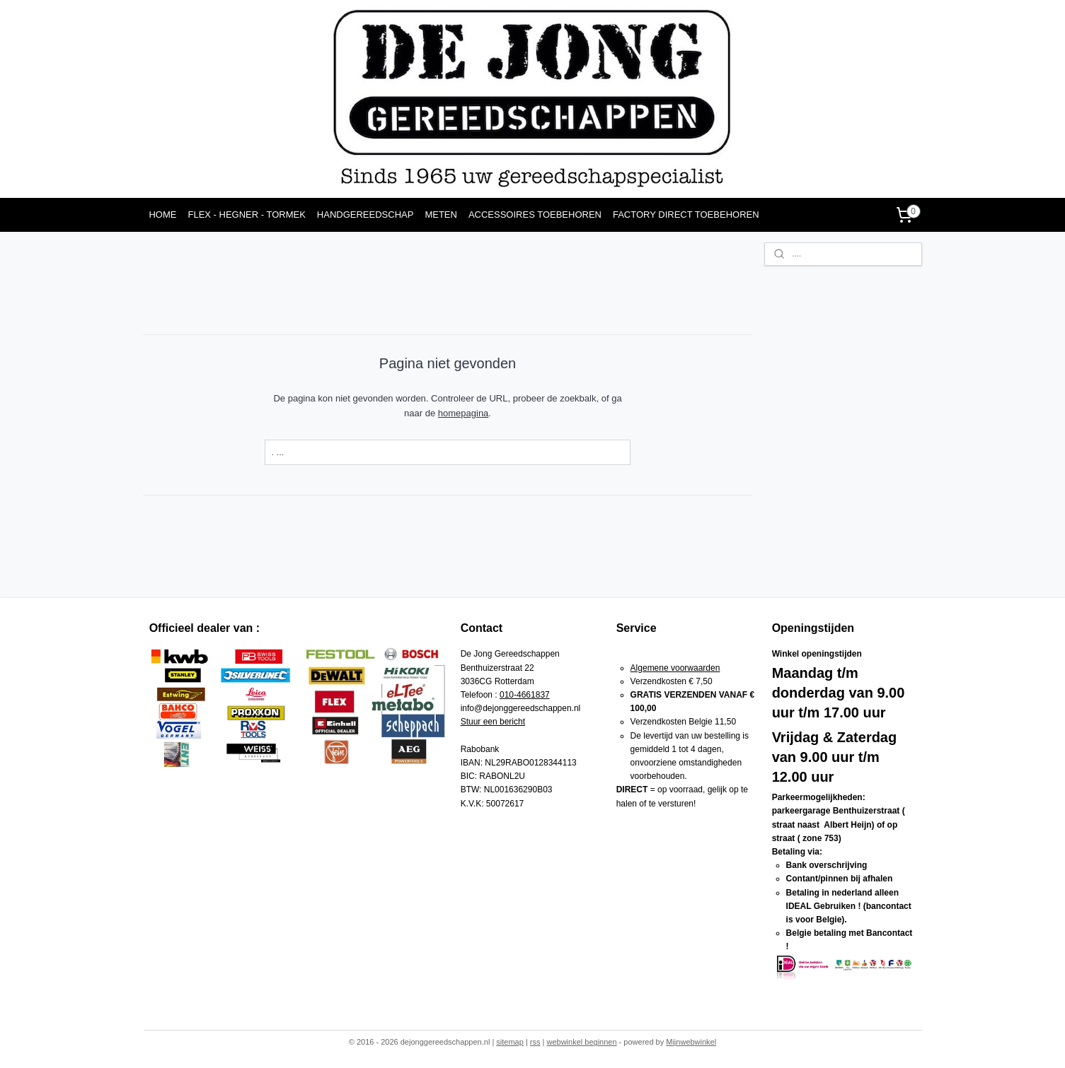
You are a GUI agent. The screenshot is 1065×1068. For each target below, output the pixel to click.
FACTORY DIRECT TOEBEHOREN (686, 214)
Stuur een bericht (493, 722)
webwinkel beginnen (581, 1042)
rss (535, 1042)
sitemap (510, 1042)
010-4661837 (525, 695)
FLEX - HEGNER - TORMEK (246, 214)
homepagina (463, 413)
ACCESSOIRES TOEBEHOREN (534, 214)
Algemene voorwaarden (675, 668)
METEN (441, 214)
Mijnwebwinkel (691, 1042)
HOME (162, 214)
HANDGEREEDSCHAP (365, 214)
